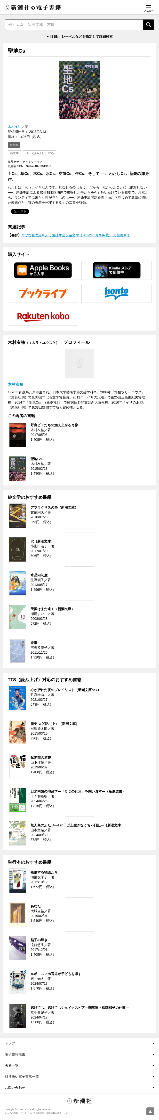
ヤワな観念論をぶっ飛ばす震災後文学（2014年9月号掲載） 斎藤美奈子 (75, 235)
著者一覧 (11, 1065)
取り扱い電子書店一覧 (22, 1076)
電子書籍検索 (15, 1054)
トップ (10, 1043)
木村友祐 (14, 127)
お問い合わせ (15, 1088)
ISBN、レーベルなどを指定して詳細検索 (81, 36)
